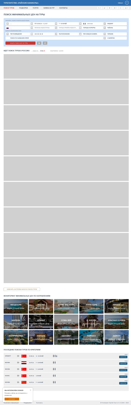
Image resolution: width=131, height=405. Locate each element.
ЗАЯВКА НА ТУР (48, 8)
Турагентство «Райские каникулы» (21, 3)
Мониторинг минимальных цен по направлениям (27, 296)
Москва (7, 362)
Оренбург (8, 356)
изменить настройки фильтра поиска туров (22, 289)
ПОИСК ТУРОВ (9, 8)
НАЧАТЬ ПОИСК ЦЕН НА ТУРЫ (20, 43)
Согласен (12, 399)
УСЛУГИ (35, 8)
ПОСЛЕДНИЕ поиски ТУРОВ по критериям (22, 349)
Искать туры (123, 357)
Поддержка (27, 403)
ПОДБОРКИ (23, 8)
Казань (7, 376)
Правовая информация (11, 403)
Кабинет (120, 3)
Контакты (39, 403)
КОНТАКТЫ (63, 8)
